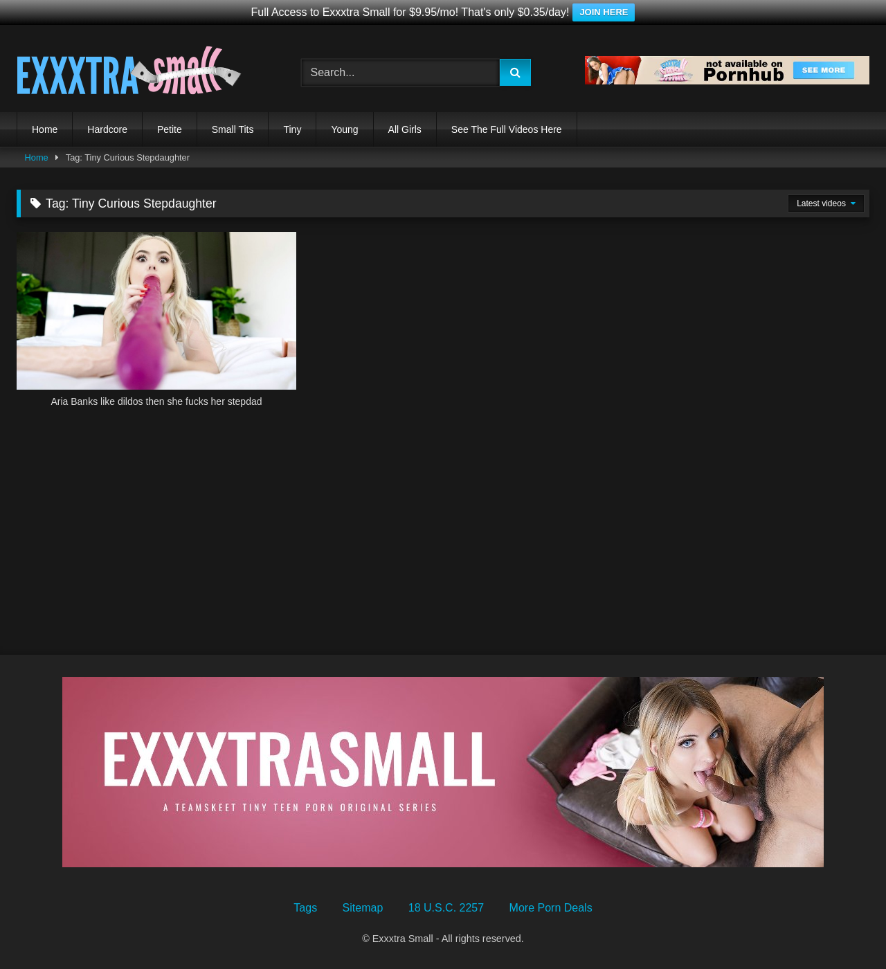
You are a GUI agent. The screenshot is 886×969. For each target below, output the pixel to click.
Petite (169, 129)
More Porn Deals (551, 908)
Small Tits (233, 129)
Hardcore (107, 129)
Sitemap (363, 908)
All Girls (405, 129)
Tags (305, 908)
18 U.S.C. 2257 (446, 908)
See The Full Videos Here (506, 129)
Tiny (292, 129)
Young (344, 129)
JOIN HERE (603, 12)
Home (44, 129)
